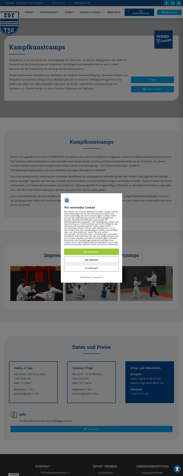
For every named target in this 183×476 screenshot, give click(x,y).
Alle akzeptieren (91, 252)
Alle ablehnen (91, 260)
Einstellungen (91, 268)
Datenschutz (85, 277)
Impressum (98, 277)
